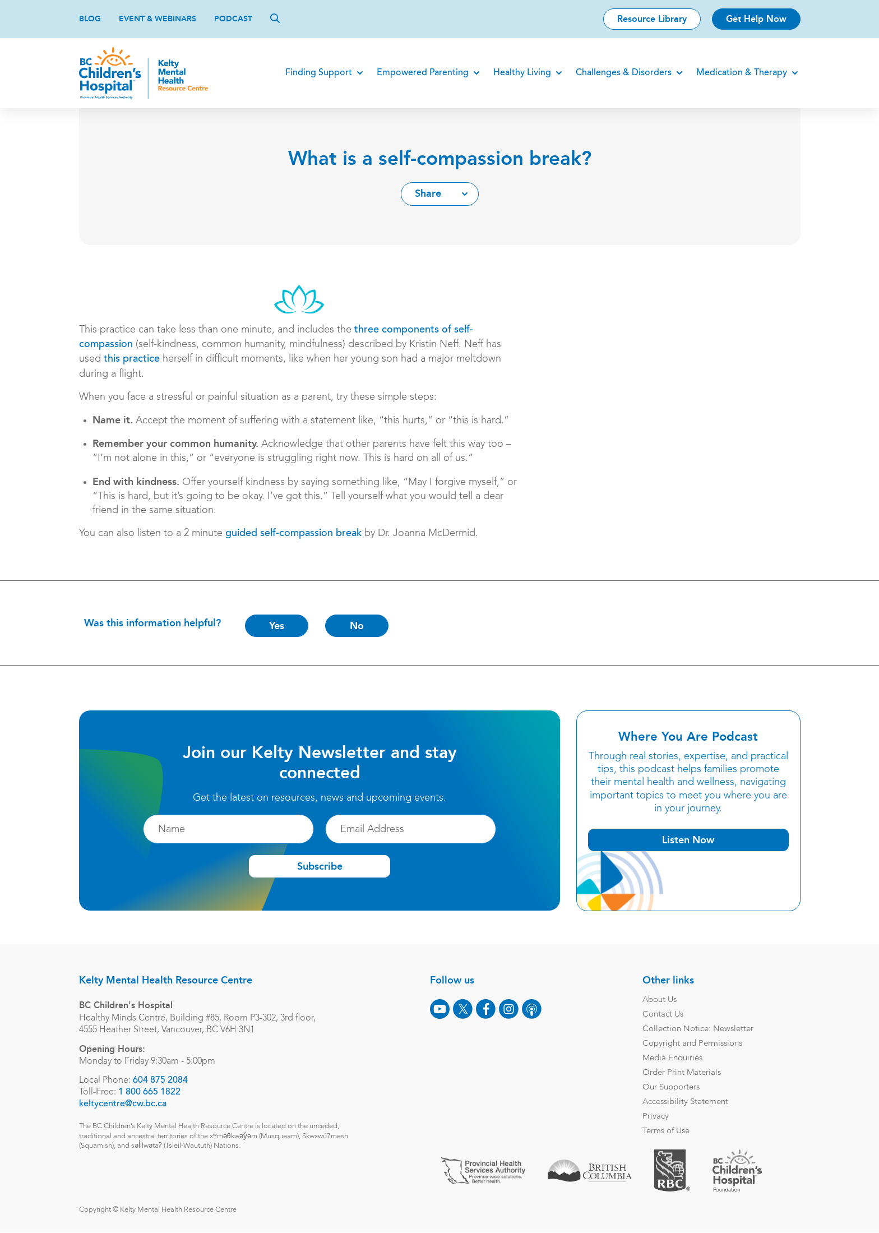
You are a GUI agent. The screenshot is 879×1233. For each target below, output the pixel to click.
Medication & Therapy (741, 72)
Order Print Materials (681, 1073)
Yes (276, 626)
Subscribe (319, 867)
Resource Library (652, 18)
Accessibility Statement (685, 1102)
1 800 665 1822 (149, 1092)
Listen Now (688, 840)
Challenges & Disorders (624, 72)
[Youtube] (440, 1009)
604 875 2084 (160, 1080)
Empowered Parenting (423, 72)
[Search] (275, 18)
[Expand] (360, 72)
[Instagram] (509, 1009)
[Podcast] (532, 1009)
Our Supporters (671, 1087)
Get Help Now (756, 18)
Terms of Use (666, 1131)
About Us (659, 1000)
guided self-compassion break (293, 534)
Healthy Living (522, 72)
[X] (463, 1009)
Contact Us (662, 1014)
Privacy (655, 1116)
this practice (132, 359)
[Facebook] (486, 1009)
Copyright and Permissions (692, 1044)
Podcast (233, 19)
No (357, 626)
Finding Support (318, 72)
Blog (90, 19)
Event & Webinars (157, 19)
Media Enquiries (672, 1058)
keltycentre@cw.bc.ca (122, 1104)
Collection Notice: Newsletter (697, 1029)
